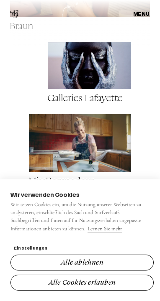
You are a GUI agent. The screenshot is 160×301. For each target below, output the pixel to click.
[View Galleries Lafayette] (90, 73)
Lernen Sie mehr (105, 228)
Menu (141, 14)
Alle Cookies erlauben (82, 282)
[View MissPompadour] (80, 150)
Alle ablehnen (82, 262)
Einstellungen (31, 247)
